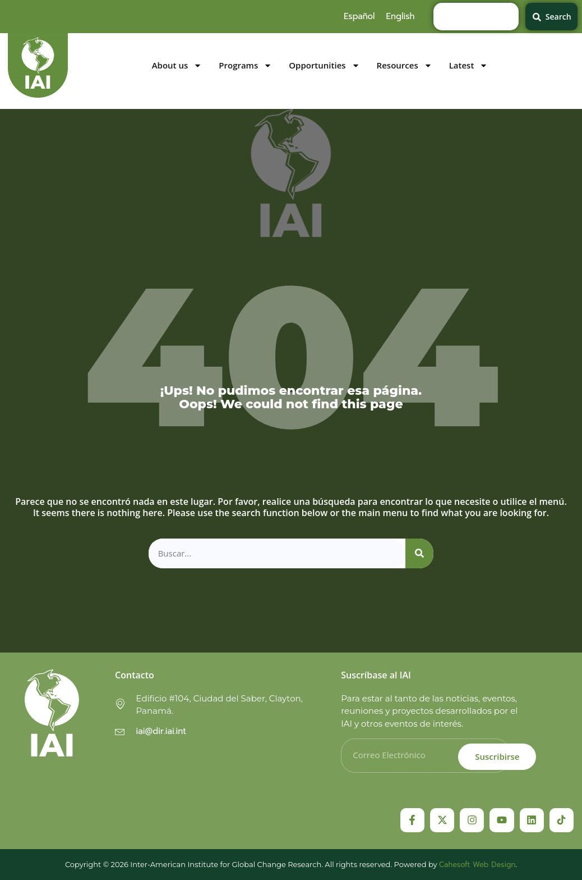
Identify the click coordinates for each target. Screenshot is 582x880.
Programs (245, 65)
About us (177, 65)
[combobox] (476, 16)
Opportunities (324, 65)
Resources (404, 65)
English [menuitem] (400, 16)
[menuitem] (359, 16)
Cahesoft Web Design (477, 864)
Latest (468, 65)
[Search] (419, 553)
